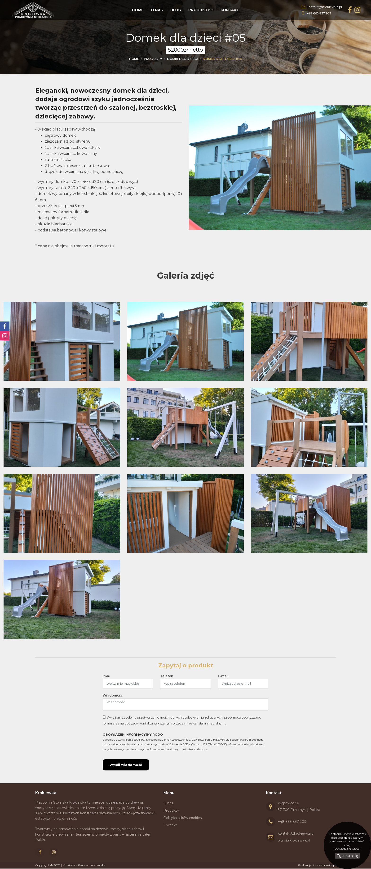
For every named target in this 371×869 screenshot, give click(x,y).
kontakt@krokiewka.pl (324, 7)
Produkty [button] (200, 10)
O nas (157, 10)
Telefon (166, 676)
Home (138, 10)
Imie (106, 676)
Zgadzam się (347, 856)
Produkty (171, 811)
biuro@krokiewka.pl (294, 841)
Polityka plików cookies (182, 818)
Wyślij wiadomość (126, 765)
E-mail (223, 676)
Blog (175, 10)
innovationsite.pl (324, 865)
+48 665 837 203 (319, 13)
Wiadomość (113, 695)
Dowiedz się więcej (347, 848)
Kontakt (229, 10)
